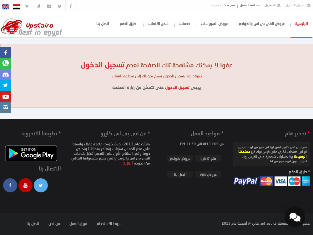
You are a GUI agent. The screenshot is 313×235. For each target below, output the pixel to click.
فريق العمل (78, 223)
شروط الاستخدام (110, 223)
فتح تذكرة (208, 158)
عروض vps (208, 174)
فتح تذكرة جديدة (223, 5)
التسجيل (270, 5)
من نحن (54, 223)
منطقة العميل (250, 5)
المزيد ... (126, 162)
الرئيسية (301, 23)
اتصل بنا (102, 23)
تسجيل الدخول (295, 5)
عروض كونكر (180, 158)
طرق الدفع (127, 23)
